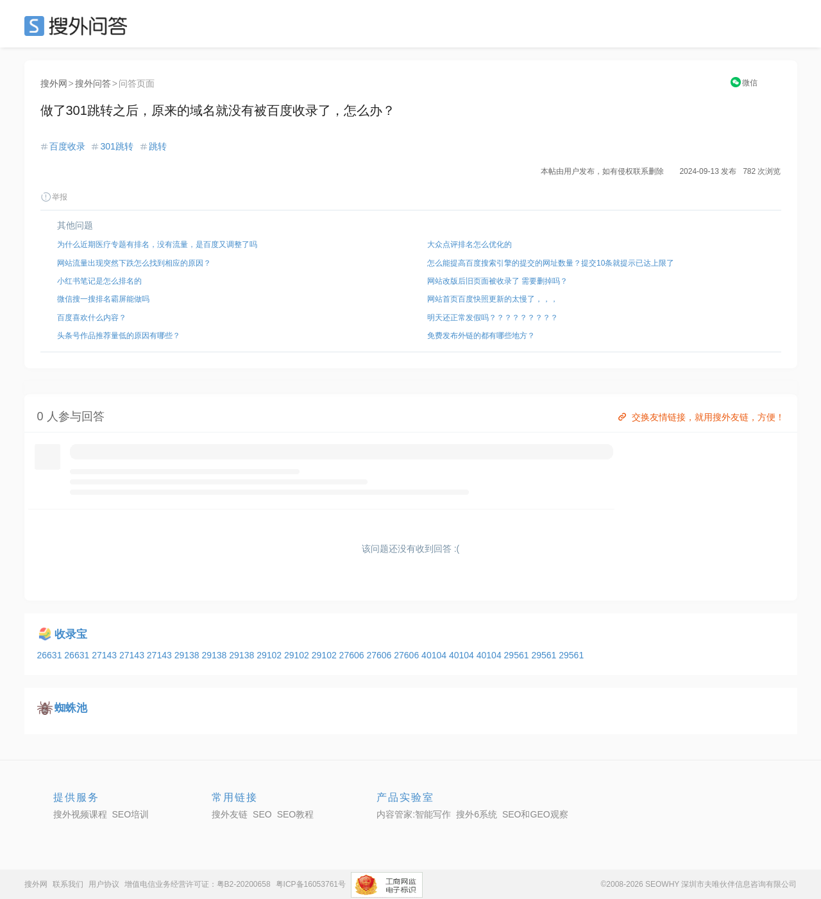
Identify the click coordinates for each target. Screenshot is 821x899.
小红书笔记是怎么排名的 (99, 281)
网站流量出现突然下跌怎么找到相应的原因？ (134, 263)
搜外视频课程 (80, 814)
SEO (78, 25)
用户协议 (104, 884)
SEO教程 (295, 814)
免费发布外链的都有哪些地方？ (481, 335)
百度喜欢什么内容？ (91, 317)
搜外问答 (93, 83)
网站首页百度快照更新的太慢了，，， (492, 299)
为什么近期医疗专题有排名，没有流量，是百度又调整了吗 (157, 244)
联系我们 (68, 884)
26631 (51, 655)
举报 (53, 197)
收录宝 (71, 634)
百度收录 (67, 146)
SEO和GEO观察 (535, 814)
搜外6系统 (476, 814)
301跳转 (116, 146)
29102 (270, 655)
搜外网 (53, 83)
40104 (435, 655)
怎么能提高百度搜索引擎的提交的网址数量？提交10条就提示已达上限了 (550, 263)
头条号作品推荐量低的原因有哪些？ (118, 335)
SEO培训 (130, 814)
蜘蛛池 (71, 708)
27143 (105, 655)
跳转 (158, 146)
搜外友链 (230, 814)
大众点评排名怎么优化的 (469, 244)
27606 (353, 655)
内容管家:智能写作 (414, 814)
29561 (518, 655)
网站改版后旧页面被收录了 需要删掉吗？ (497, 281)
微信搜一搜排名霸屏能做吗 (103, 299)
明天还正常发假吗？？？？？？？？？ (492, 317)
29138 (188, 655)
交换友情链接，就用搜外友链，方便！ (700, 417)
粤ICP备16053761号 (311, 884)
